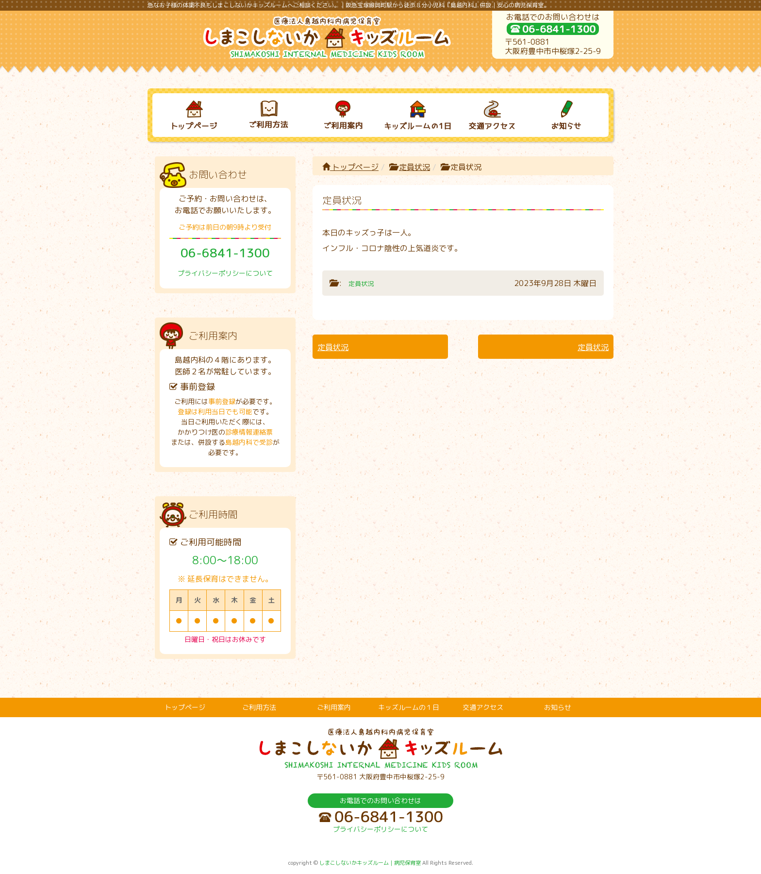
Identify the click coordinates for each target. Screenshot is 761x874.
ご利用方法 (259, 707)
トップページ (350, 167)
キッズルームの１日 (408, 707)
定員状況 (414, 167)
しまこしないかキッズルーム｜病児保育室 (370, 863)
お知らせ (557, 707)
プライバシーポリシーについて (225, 273)
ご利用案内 (334, 707)
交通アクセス (483, 707)
